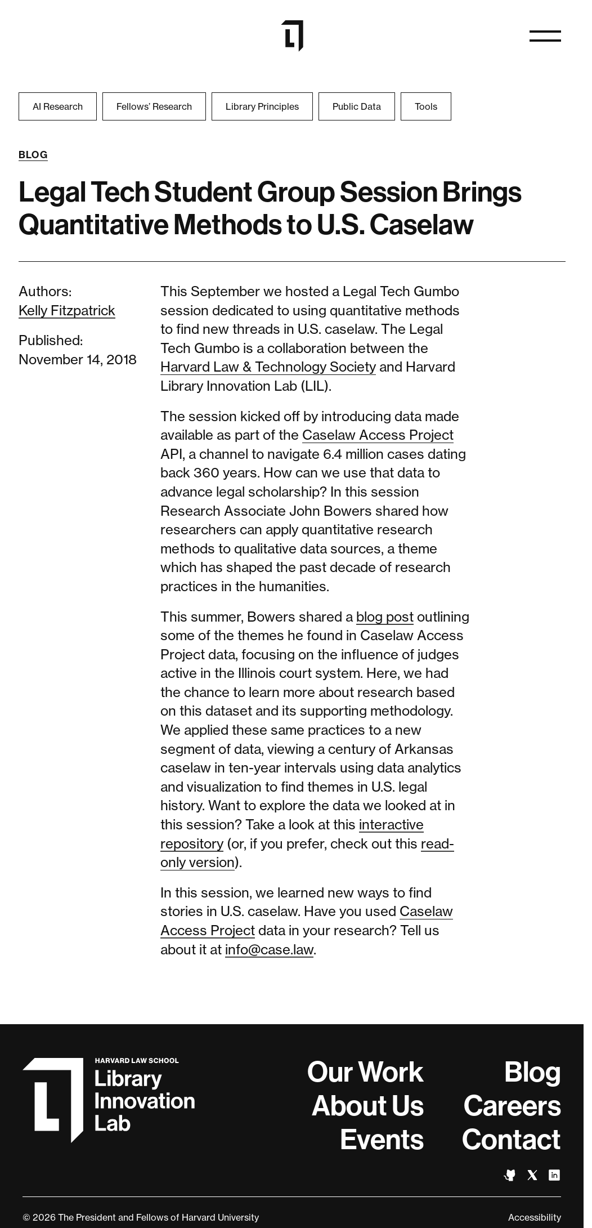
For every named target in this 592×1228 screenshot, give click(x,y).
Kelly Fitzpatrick (67, 310)
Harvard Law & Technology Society (268, 367)
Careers (512, 1106)
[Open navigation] (545, 36)
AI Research (58, 106)
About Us (368, 1106)
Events (382, 1139)
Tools (426, 106)
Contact (511, 1139)
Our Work (365, 1072)
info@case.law (269, 949)
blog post (385, 617)
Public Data (357, 106)
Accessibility (534, 1217)
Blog (33, 155)
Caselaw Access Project (378, 435)
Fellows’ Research (154, 106)
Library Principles (262, 106)
